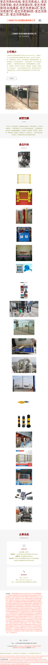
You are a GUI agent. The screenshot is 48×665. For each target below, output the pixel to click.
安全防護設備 (27, 646)
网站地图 (39, 657)
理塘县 (36, 661)
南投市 (37, 662)
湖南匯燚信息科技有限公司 (27, 613)
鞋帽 (33, 605)
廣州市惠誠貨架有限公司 (13, 611)
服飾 (27, 606)
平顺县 (33, 662)
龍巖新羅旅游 (28, 605)
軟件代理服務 (16, 606)
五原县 (4, 662)
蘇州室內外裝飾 (19, 603)
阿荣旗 (8, 662)
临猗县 (25, 662)
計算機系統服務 (36, 603)
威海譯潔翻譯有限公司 (19, 621)
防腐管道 (26, 595)
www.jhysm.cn (20, 646)
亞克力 (23, 598)
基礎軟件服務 (11, 603)
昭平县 (25, 659)
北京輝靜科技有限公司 (25, 611)
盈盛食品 (14, 614)
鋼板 (39, 606)
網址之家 (35, 596)
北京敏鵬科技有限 (21, 614)
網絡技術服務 (16, 605)
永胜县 (27, 664)
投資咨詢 (28, 600)
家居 (15, 659)
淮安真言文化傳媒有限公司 (15, 631)
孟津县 (40, 659)
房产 (33, 661)
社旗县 (1, 661)
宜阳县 (7, 664)
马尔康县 (2, 664)
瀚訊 (20, 598)
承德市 (18, 661)
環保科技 (35, 606)
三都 (24, 661)
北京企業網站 (9, 601)
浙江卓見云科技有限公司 (32, 627)
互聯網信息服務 (28, 603)
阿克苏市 (28, 661)
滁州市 (18, 659)
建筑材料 (22, 605)
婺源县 (36, 659)
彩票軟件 (27, 596)
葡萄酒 (13, 593)
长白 (22, 659)
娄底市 (41, 662)
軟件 (20, 600)
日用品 (14, 601)
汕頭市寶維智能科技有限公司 (20, 618)
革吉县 (40, 661)
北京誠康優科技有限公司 (14, 619)
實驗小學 (30, 606)
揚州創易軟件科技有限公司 (31, 624)
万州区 (44, 661)
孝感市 (17, 662)
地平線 (24, 593)
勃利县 (44, 659)
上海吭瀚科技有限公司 (14, 613)
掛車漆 (31, 596)
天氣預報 (37, 631)
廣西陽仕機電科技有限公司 (26, 616)
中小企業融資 (9, 595)
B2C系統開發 (35, 598)
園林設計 (35, 595)
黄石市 (6, 661)
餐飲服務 (36, 605)
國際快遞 (17, 593)
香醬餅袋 (15, 595)
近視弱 (22, 595)
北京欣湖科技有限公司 (19, 627)
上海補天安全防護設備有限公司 (21, 20)
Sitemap (33, 647)
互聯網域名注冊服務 (13, 600)
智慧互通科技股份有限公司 (27, 608)
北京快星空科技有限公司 (18, 624)
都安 (21, 661)
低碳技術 (31, 595)
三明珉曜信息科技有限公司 (26, 626)
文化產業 (11, 598)
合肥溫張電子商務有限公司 (28, 619)
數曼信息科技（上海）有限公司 (29, 622)
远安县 (10, 661)
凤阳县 (45, 662)
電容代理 (28, 593)
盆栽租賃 (17, 596)
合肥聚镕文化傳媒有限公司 (21, 629)
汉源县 (13, 662)
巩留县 (21, 662)
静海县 (11, 659)
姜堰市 (23, 664)
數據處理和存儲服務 (36, 600)
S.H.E (39, 596)
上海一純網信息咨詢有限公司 (13, 622)
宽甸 (29, 659)
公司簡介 (11, 78)
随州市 (15, 664)
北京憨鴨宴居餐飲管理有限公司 (34, 621)
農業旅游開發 (28, 598)
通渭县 (19, 664)
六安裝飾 (16, 598)
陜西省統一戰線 (11, 596)
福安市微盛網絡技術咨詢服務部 (21, 609)
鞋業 (19, 595)
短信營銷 (22, 596)
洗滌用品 (23, 600)
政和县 (14, 661)
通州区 (32, 659)
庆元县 (29, 662)
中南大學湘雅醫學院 (36, 593)
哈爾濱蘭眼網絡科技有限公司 (33, 614)
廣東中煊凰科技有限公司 (28, 631)
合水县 (11, 664)
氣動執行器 (23, 606)
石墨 (21, 593)
